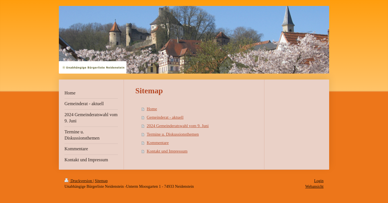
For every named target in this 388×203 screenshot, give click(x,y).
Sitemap (101, 181)
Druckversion (78, 181)
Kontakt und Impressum (167, 151)
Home (152, 109)
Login (319, 181)
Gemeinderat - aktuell (165, 117)
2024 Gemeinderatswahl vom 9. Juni (178, 125)
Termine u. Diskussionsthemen (173, 134)
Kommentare (158, 142)
